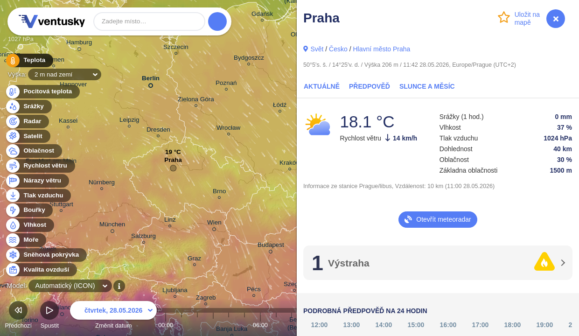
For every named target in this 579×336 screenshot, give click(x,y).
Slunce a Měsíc (427, 86)
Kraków (289, 164)
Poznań (226, 84)
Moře (26, 240)
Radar (27, 121)
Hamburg (79, 44)
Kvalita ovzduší (41, 270)
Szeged (294, 285)
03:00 (213, 325)
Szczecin (175, 48)
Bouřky (29, 210)
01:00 (181, 325)
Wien (214, 224)
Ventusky (50, 21)
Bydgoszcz (249, 59)
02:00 (197, 325)
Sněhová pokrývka (46, 255)
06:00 (260, 325)
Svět (316, 49)
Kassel (68, 122)
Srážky (28, 106)
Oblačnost (33, 151)
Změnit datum (113, 316)
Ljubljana (175, 291)
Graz (194, 260)
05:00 (244, 325)
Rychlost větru (40, 166)
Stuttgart (61, 205)
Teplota (29, 60)
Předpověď (369, 86)
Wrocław (228, 129)
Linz (170, 221)
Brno (219, 192)
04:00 (228, 325)
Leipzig (129, 121)
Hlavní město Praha (381, 49)
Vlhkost (29, 225)
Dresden (158, 131)
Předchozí (18, 316)
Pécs (254, 290)
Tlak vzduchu (38, 196)
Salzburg (143, 237)
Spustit (49, 316)
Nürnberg (102, 184)
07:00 (276, 325)
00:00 (165, 325)
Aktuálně (322, 86)
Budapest (271, 246)
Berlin (151, 80)
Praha (172, 162)
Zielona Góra (196, 100)
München (112, 226)
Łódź (279, 106)
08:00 (291, 325)
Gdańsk (262, 15)
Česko (338, 49)
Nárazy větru (37, 181)
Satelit (27, 136)
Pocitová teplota (42, 91)
